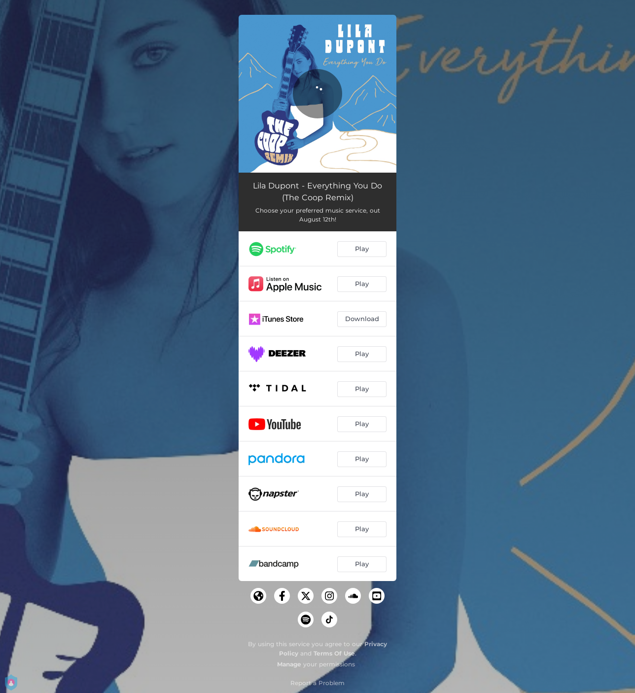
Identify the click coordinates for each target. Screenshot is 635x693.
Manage (289, 664)
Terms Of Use (334, 653)
